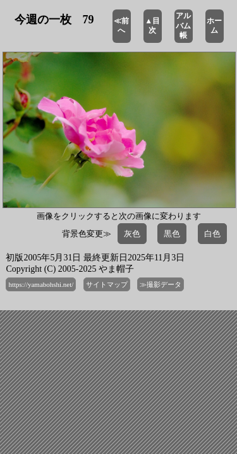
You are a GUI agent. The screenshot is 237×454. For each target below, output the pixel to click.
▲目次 (152, 25)
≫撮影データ (160, 284)
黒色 (172, 233)
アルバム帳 (183, 25)
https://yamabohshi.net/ (40, 284)
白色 (212, 233)
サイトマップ (107, 284)
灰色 (132, 233)
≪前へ (121, 25)
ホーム (214, 25)
